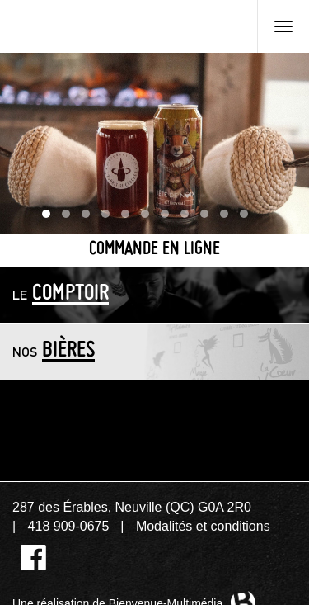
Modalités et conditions (203, 526)
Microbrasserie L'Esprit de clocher (98, 26)
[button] (154, 294)
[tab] (154, 294)
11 (248, 218)
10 (228, 218)
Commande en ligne (154, 249)
